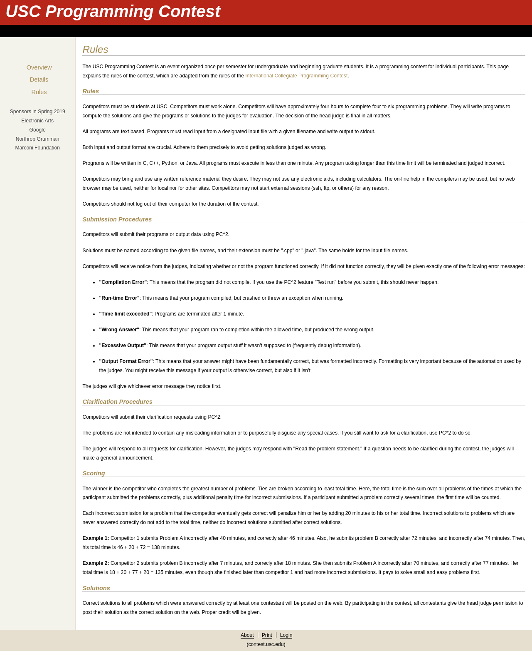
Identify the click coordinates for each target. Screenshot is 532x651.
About (247, 635)
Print (267, 635)
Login (286, 635)
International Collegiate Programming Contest (296, 76)
